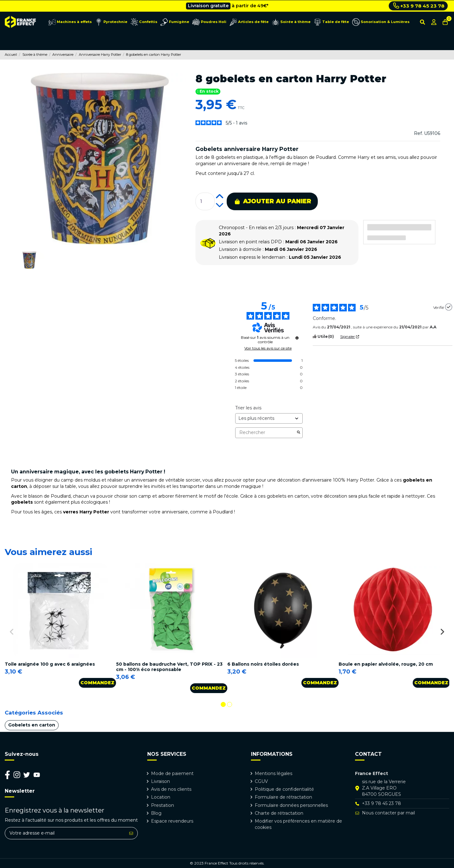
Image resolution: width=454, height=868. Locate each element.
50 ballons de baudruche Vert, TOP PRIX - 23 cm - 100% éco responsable (169, 666)
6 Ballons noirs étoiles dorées (263, 664)
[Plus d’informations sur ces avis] (297, 337)
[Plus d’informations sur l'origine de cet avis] (448, 307)
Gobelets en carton (31, 725)
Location (160, 797)
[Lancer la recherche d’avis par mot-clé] (298, 433)
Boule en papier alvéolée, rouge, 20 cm (386, 664)
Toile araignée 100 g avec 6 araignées (50, 664)
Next (442, 631)
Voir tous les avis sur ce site (268, 348)
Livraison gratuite (208, 6)
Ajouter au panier (273, 201)
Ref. (418, 133)
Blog (156, 813)
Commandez (97, 683)
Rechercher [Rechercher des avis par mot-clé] (266, 432)
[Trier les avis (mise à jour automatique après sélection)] (269, 418)
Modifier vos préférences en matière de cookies (298, 824)
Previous (12, 631)
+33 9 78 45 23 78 (419, 6)
